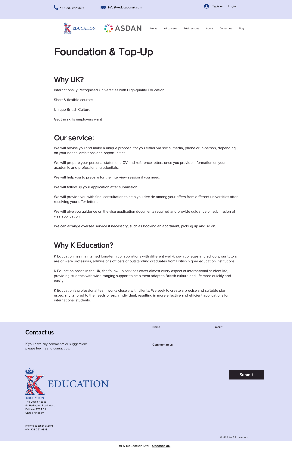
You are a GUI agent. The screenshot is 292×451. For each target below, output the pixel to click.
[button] (209, 28)
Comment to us (162, 344)
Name (156, 327)
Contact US (161, 446)
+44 (63, 8)
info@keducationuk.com (125, 7)
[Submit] (246, 374)
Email (217, 327)
